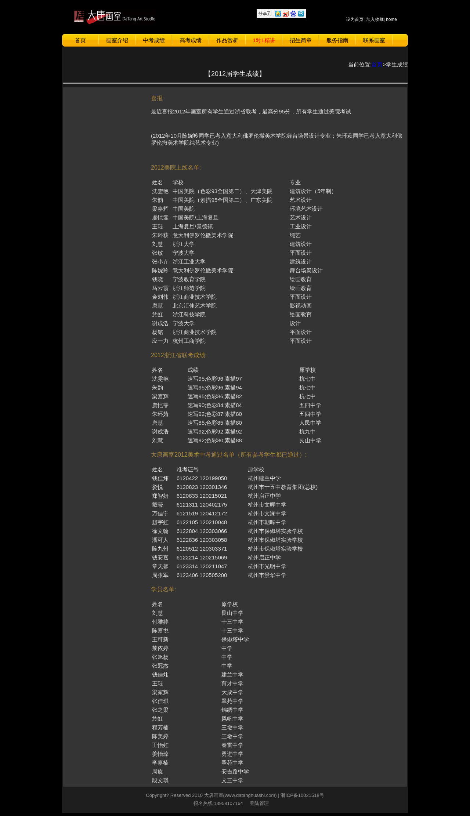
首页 (80, 40)
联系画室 (374, 40)
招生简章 (301, 40)
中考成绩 (154, 40)
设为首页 (355, 19)
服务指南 (337, 40)
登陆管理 (258, 803)
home (391, 19)
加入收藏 (375, 19)
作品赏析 (227, 40)
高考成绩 (191, 40)
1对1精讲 (264, 40)
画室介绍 (117, 40)
